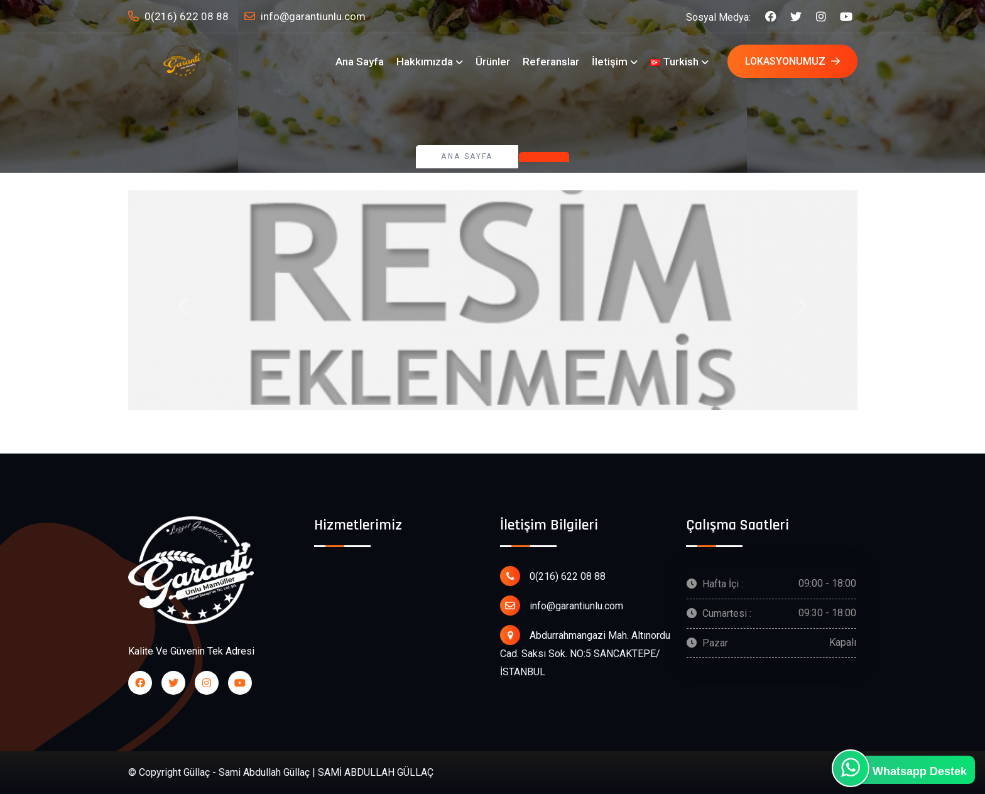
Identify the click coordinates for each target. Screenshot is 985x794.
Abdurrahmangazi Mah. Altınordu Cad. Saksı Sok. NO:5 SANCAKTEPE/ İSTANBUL (585, 651)
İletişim (610, 61)
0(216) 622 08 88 (178, 16)
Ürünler (493, 61)
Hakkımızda (424, 61)
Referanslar (551, 61)
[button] (182, 306)
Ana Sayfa (359, 61)
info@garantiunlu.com (305, 16)
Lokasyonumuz (792, 61)
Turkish (674, 61)
